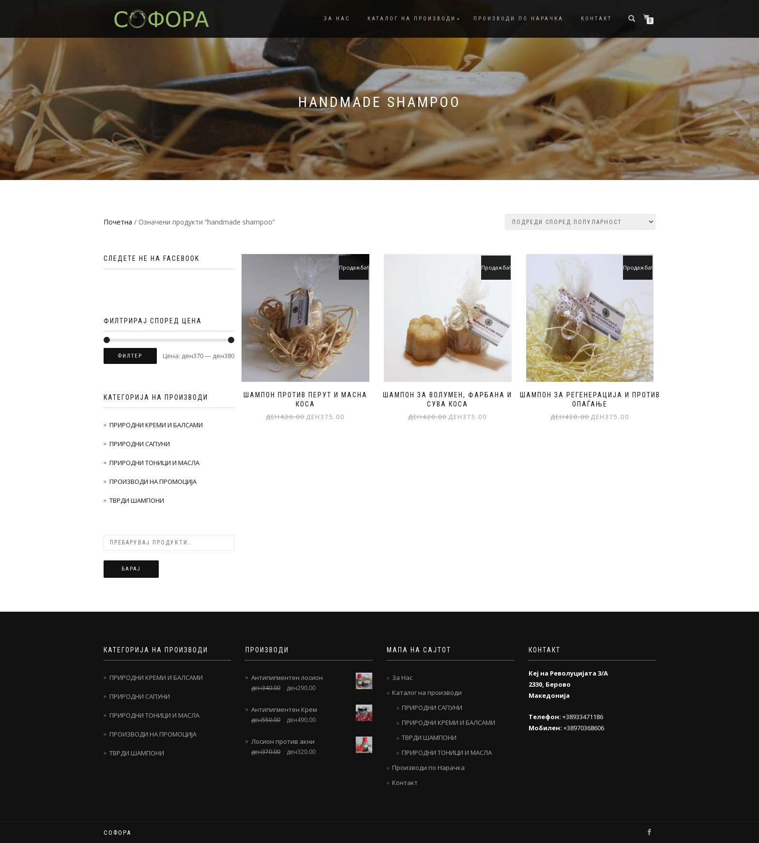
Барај (131, 569)
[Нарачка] (580, 222)
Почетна (118, 221)
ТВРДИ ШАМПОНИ (136, 500)
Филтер (130, 356)
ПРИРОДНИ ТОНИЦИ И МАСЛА (154, 462)
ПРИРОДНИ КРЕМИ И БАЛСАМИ (156, 425)
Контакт (596, 18)
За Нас (337, 18)
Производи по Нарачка (518, 18)
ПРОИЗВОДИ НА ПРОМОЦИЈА (153, 481)
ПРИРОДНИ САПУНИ (139, 443)
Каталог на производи (411, 18)
